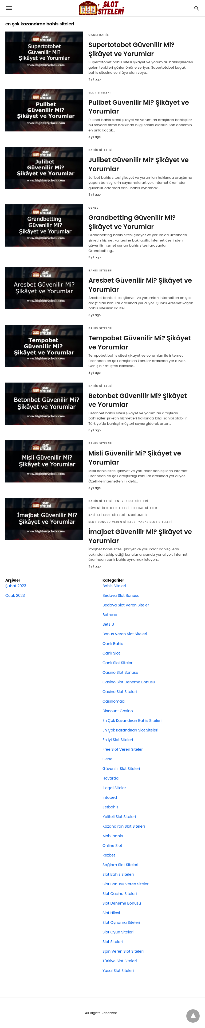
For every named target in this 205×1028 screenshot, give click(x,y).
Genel (93, 208)
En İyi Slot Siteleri (131, 501)
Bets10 (108, 624)
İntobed (109, 797)
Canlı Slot (111, 653)
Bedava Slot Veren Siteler (125, 605)
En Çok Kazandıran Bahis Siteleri (131, 720)
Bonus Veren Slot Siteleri (124, 634)
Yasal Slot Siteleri (155, 522)
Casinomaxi (113, 701)
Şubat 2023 (15, 586)
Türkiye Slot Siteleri (119, 961)
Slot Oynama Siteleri (121, 922)
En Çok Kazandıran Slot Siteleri (130, 730)
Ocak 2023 (15, 595)
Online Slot (112, 845)
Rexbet (108, 855)
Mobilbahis (138, 515)
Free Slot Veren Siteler (122, 749)
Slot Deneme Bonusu (121, 903)
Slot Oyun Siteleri (117, 932)
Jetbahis (110, 807)
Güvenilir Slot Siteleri (108, 508)
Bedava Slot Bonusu (120, 595)
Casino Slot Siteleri (119, 691)
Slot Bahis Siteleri (118, 874)
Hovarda (110, 778)
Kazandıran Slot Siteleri (123, 826)
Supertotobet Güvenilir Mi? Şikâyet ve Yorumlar (131, 49)
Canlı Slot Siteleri (117, 662)
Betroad (109, 614)
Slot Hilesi (111, 913)
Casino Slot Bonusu (120, 672)
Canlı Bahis (98, 35)
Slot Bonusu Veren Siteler (112, 522)
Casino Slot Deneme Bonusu (128, 682)
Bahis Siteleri (100, 150)
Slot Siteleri (99, 93)
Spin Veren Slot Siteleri (123, 951)
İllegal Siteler (144, 508)
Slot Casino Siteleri (119, 893)
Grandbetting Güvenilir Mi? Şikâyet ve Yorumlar (132, 222)
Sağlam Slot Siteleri (120, 864)
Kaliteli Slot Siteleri (106, 515)
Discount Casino (117, 711)
